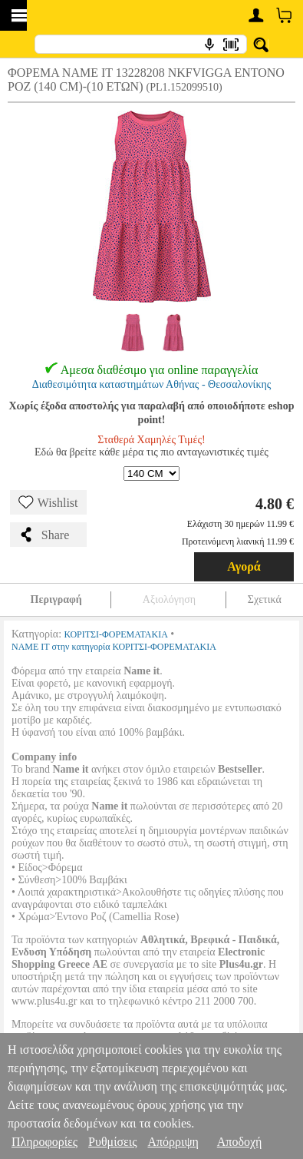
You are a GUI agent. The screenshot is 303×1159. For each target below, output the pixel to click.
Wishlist (48, 502)
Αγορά (244, 566)
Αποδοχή (239, 1141)
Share (43, 534)
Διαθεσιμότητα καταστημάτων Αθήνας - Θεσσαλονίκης (152, 384)
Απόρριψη (172, 1141)
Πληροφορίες (44, 1141)
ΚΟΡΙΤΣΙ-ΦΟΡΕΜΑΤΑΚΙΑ (116, 634)
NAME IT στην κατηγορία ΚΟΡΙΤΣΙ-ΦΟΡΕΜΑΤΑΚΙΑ (114, 646)
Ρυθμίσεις (112, 1141)
